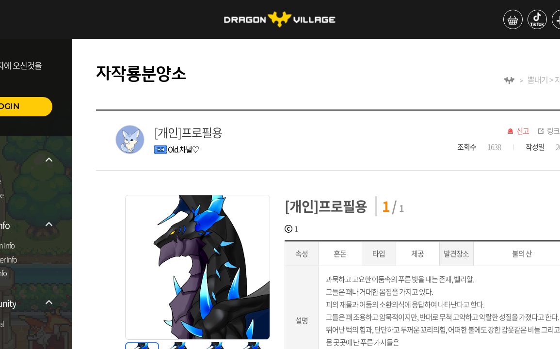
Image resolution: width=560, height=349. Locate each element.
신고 (522, 131)
